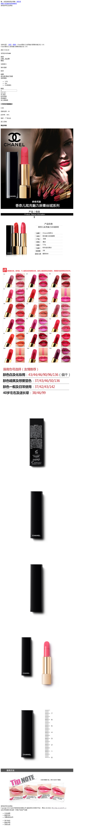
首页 (9, 44)
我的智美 (9, 3)
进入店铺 (4, 121)
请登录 (19, 1)
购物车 (14, 3)
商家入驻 (4, 3)
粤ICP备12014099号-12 (59, 808)
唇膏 (14, 44)
